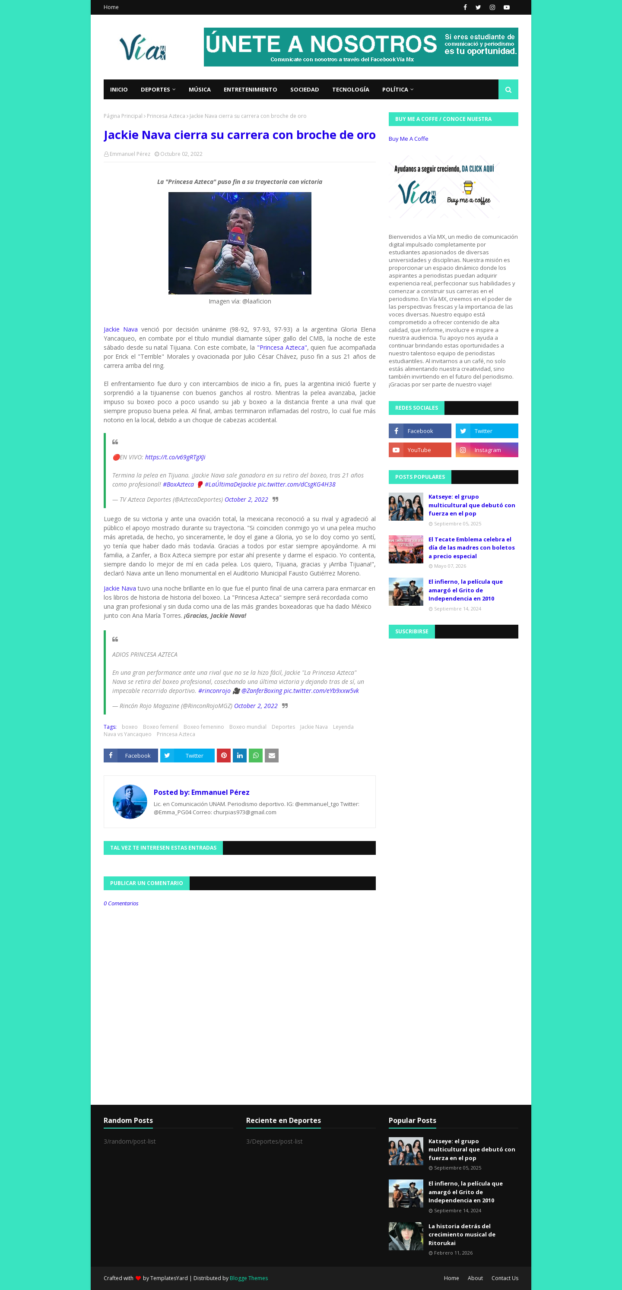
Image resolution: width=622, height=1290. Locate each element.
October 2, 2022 (246, 499)
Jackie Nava (121, 329)
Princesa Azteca (166, 116)
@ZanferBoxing (261, 690)
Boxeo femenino (204, 726)
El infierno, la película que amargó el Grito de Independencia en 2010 (465, 590)
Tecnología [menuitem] (350, 89)
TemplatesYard (169, 1278)
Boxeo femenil (160, 726)
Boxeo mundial (248, 726)
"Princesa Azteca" (282, 347)
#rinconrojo (214, 690)
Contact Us (505, 1278)
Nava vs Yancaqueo (128, 734)
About (475, 1278)
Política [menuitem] (395, 89)
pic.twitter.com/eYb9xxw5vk (321, 690)
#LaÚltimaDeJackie (230, 484)
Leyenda (343, 726)
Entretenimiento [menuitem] (250, 89)
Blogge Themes (249, 1278)
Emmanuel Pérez (130, 154)
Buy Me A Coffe (408, 138)
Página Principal (123, 116)
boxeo (130, 726)
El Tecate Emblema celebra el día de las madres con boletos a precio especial (471, 547)
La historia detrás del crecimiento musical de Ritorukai (461, 1234)
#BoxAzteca (178, 484)
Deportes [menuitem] (155, 89)
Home (111, 7)
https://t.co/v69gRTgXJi (175, 457)
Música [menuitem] (200, 89)
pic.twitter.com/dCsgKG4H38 (297, 484)
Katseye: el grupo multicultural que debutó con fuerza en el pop (471, 505)
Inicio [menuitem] (119, 89)
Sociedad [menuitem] (304, 89)
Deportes (283, 726)
